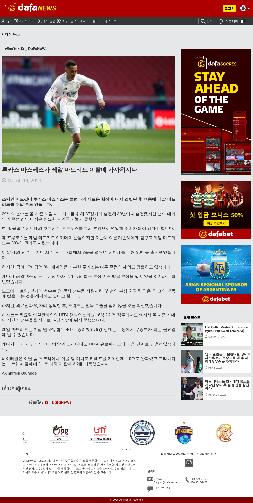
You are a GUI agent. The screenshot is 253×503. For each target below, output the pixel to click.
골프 (95, 21)
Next (232, 433)
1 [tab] (122, 450)
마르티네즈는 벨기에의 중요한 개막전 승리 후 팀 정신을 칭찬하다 (227, 384)
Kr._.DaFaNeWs (58, 402)
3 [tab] (131, 450)
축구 (62, 20)
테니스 (84, 21)
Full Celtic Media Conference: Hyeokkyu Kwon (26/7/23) (227, 329)
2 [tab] (127, 450)
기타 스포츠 (109, 21)
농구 (73, 21)
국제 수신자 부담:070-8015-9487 (197, 480)
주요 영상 (46, 20)
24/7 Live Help (158, 489)
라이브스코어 (25, 20)
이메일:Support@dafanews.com (164, 480)
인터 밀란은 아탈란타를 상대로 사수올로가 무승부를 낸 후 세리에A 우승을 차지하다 (228, 357)
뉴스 (6, 20)
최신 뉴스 (11, 34)
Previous (20, 433)
